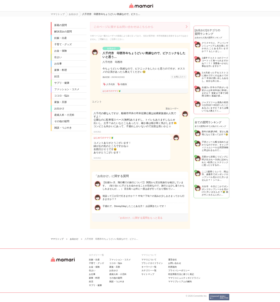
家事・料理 (60, 70)
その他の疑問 (61, 121)
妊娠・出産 (60, 38)
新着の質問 (60, 25)
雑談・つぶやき (63, 127)
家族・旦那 (60, 102)
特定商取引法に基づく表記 (181, 274)
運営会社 (172, 259)
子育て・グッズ (63, 44)
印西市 (124, 84)
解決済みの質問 (63, 31)
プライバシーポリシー (179, 270)
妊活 (56, 76)
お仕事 (58, 63)
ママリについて (148, 259)
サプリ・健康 (61, 82)
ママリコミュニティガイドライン (184, 278)
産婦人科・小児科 (64, 114)
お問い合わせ (174, 263)
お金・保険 (60, 50)
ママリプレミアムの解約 (180, 281)
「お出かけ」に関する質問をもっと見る (140, 217)
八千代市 (110, 84)
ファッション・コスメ (66, 89)
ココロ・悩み (61, 95)
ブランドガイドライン (152, 263)
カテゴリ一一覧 (148, 270)
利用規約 (172, 267)
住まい (58, 57)
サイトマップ (147, 274)
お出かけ (59, 108)
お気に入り (179, 77)
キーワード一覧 (148, 267)
